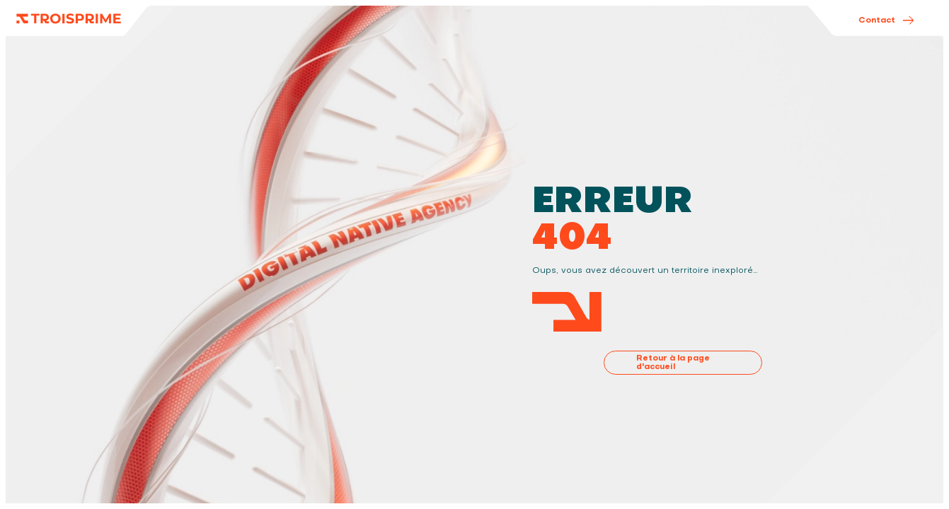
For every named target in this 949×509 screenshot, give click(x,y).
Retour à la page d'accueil (673, 361)
